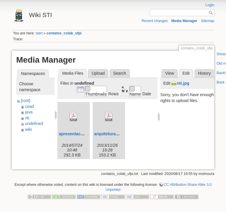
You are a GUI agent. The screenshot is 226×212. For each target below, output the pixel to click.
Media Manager (184, 21)
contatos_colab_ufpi (64, 33)
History (204, 73)
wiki (28, 129)
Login (209, 5)
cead (29, 106)
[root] (25, 100)
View (169, 73)
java (29, 112)
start (39, 33)
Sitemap (207, 21)
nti (27, 118)
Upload (98, 73)
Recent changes (155, 21)
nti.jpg (183, 83)
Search (119, 73)
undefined (34, 123)
